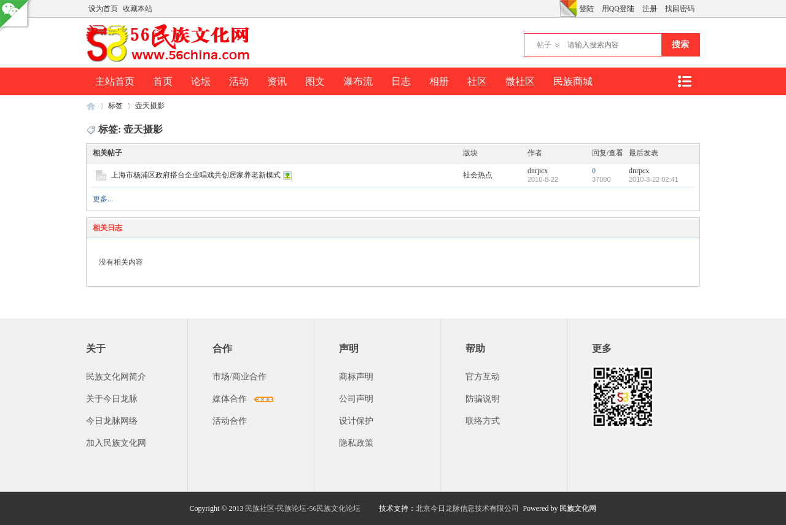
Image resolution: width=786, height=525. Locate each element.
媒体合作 (229, 398)
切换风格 (568, 8)
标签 (115, 105)
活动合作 (229, 421)
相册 (439, 81)
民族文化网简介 (116, 376)
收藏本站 (137, 8)
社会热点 (477, 175)
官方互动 (482, 376)
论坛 (201, 81)
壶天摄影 (150, 105)
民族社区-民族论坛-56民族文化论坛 (302, 508)
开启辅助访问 (556, 8)
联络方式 (482, 421)
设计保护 (356, 421)
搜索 (680, 44)
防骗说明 (482, 398)
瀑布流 (358, 81)
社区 (477, 81)
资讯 (277, 81)
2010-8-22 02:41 (654, 179)
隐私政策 (356, 443)
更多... (103, 199)
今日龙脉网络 (112, 421)
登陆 (586, 8)
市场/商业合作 (239, 376)
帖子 (544, 45)
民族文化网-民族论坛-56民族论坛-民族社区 (91, 106)
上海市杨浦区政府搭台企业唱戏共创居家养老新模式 (196, 175)
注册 (649, 8)
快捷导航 (684, 81)
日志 (401, 81)
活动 (239, 81)
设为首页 (103, 8)
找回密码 (680, 8)
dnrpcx (537, 170)
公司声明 (356, 398)
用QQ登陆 (618, 8)
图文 (315, 81)
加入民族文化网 (116, 443)
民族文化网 (577, 508)
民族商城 (573, 81)
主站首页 (114, 81)
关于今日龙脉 (112, 398)
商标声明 (356, 376)
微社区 (520, 81)
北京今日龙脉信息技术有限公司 (467, 508)
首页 (163, 81)
